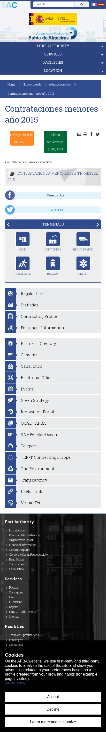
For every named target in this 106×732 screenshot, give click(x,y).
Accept (53, 697)
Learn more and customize (53, 722)
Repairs (14, 607)
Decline (52, 709)
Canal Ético (16, 569)
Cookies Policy (15, 683)
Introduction (17, 530)
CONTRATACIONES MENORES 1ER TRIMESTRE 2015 (53, 176)
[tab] (53, 224)
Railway (53, 265)
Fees (12, 597)
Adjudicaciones (60, 84)
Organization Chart (21, 540)
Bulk (22, 241)
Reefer (83, 265)
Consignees (16, 592)
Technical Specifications (24, 635)
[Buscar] (81, 4)
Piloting (14, 587)
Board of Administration (24, 535)
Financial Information (23, 545)
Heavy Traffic (83, 241)
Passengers (23, 265)
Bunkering (15, 602)
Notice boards (32, 84)
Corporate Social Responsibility (28, 554)
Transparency (18, 564)
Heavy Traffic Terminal (23, 612)
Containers (53, 241)
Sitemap (14, 616)
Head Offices (17, 559)
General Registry (19, 550)
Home (11, 84)
